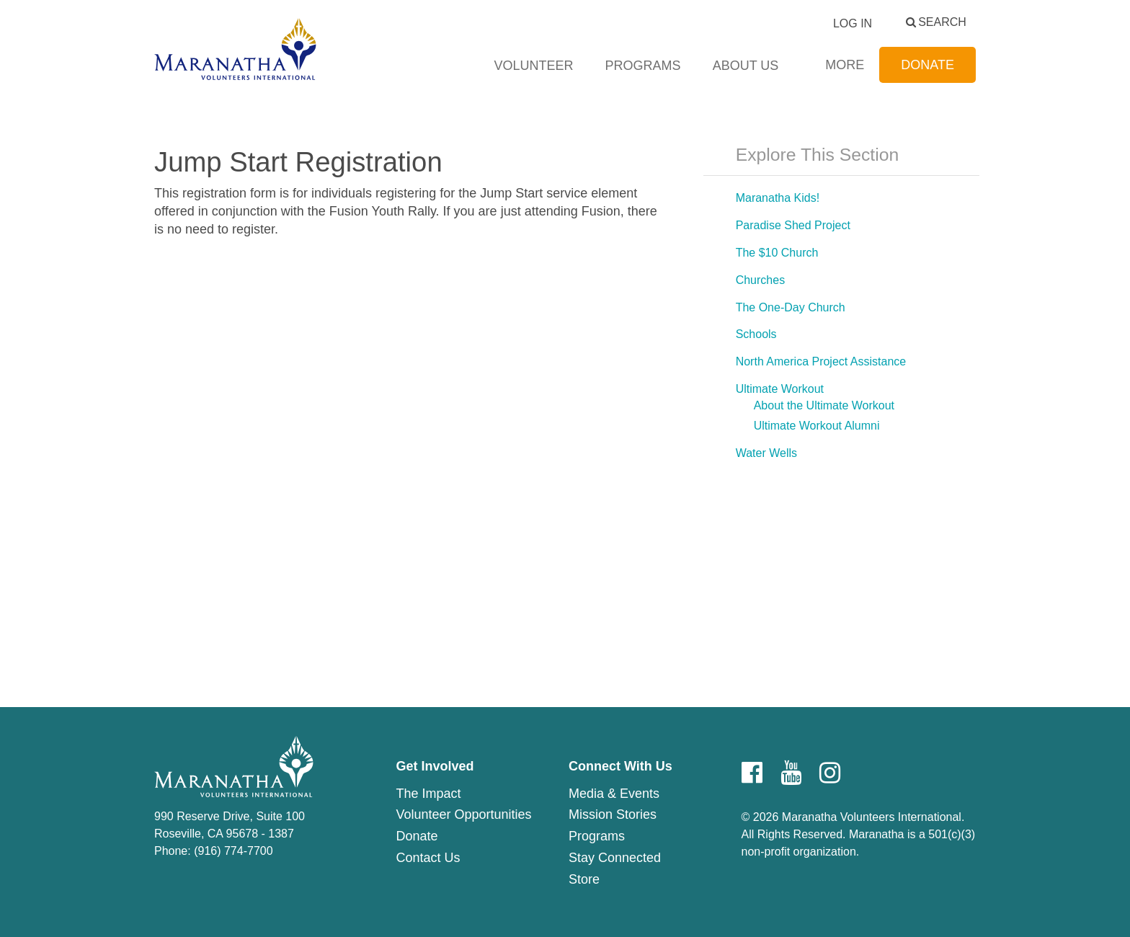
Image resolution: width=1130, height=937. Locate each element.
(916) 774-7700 (233, 851)
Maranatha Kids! (778, 198)
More (844, 65)
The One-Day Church (790, 307)
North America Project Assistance (821, 361)
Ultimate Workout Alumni (817, 425)
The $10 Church (777, 253)
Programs (643, 65)
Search (942, 22)
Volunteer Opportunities (463, 814)
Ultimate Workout (780, 389)
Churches (760, 280)
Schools (756, 334)
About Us (746, 65)
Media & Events (614, 793)
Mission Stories (613, 814)
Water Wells (766, 453)
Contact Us (428, 858)
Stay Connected (615, 858)
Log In (852, 23)
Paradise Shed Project (793, 225)
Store (584, 879)
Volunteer (534, 65)
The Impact (428, 793)
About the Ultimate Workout (824, 405)
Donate (927, 65)
